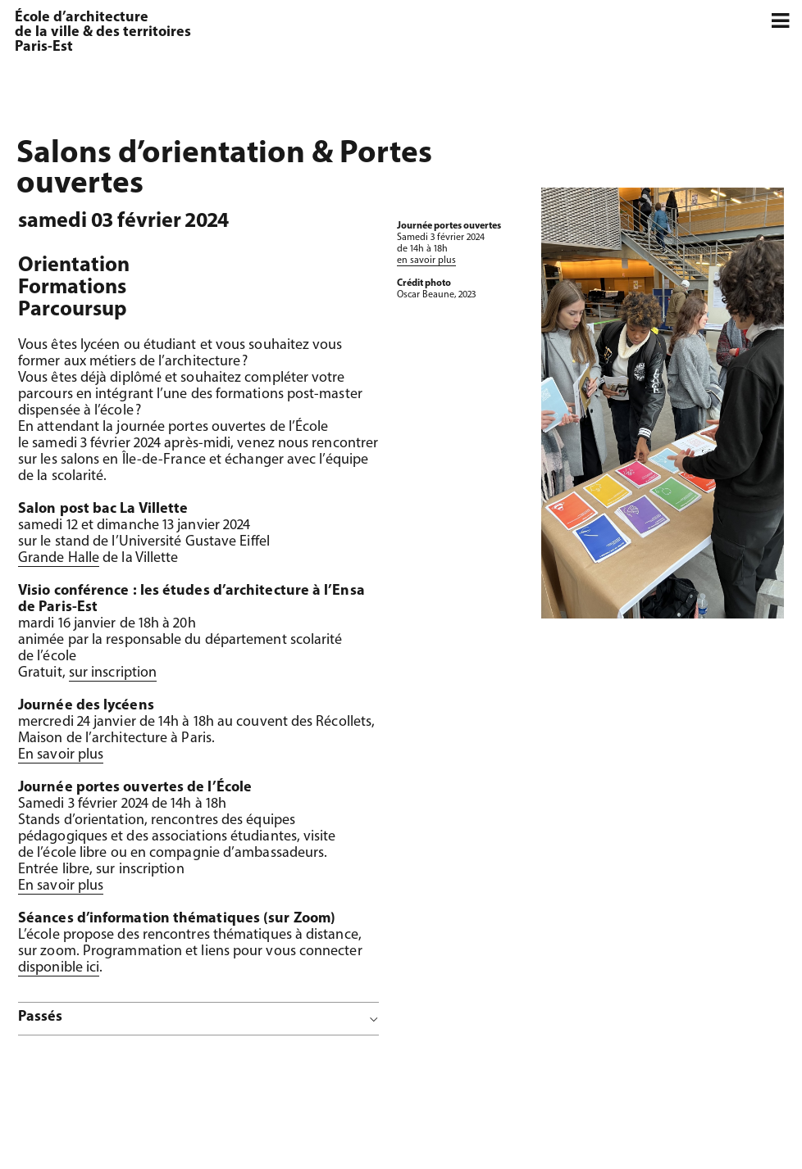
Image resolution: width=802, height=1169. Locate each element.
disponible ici (58, 968)
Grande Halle (58, 558)
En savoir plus (60, 755)
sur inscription (113, 673)
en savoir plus (426, 260)
